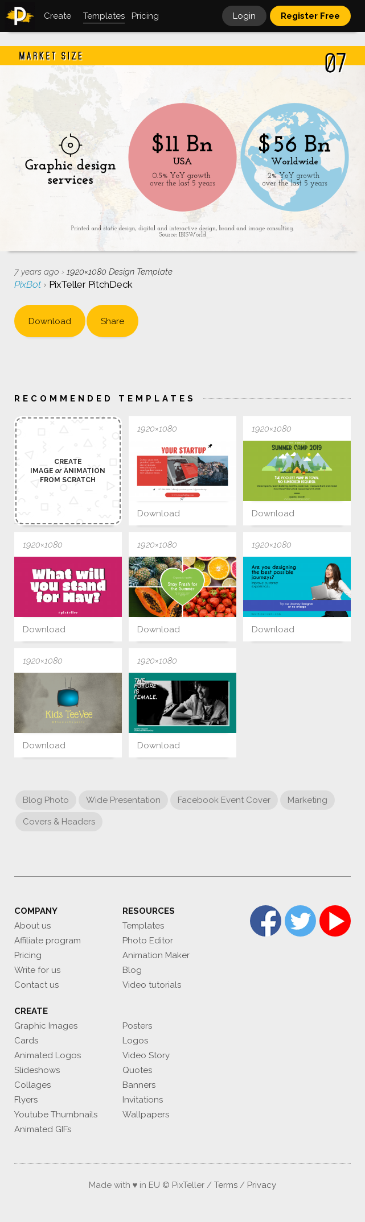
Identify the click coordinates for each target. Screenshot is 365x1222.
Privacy (261, 1185)
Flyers (26, 1100)
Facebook (265, 921)
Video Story (146, 1055)
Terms (225, 1185)
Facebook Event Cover (224, 800)
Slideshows (37, 1070)
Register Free (310, 16)
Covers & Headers (59, 822)
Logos (135, 1040)
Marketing (307, 800)
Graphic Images (45, 1026)
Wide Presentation (123, 800)
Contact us (36, 985)
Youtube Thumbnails (55, 1114)
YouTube (335, 921)
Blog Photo (46, 800)
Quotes (137, 1070)
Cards (26, 1040)
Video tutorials (151, 985)
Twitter (300, 921)
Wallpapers (145, 1114)
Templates (143, 926)
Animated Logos (47, 1055)
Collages (32, 1085)
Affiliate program (47, 940)
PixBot (28, 284)
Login (244, 16)
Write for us (37, 970)
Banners (138, 1085)
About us (32, 926)
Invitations (142, 1100)
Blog (132, 970)
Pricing (28, 955)
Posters (137, 1026)
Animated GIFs (42, 1129)
